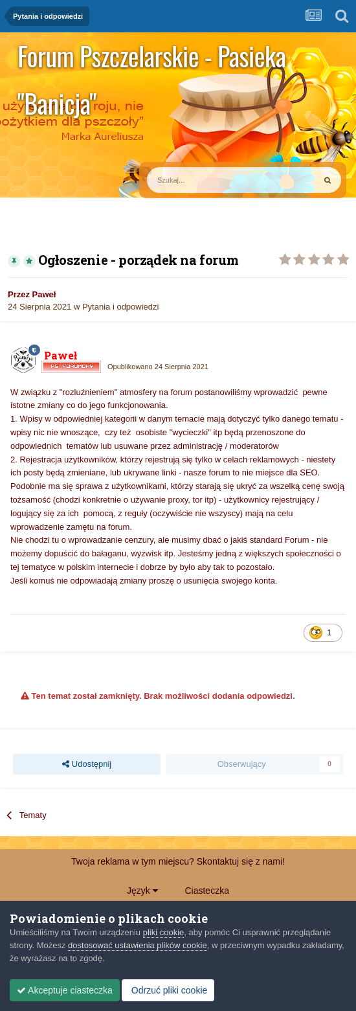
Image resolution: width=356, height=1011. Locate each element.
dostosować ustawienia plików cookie (137, 945)
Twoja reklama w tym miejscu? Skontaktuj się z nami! (178, 861)
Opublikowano (157, 366)
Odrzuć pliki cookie (168, 990)
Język (142, 890)
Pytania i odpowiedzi (120, 307)
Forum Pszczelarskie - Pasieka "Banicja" (151, 58)
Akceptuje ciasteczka (65, 990)
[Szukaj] (200, 180)
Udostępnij (86, 764)
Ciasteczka (206, 890)
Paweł (44, 294)
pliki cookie (163, 932)
